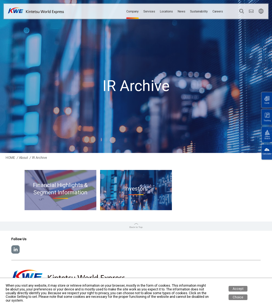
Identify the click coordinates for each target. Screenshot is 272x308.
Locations (166, 11)
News (181, 11)
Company (132, 11)
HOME (10, 158)
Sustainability (199, 11)
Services (149, 11)
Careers (217, 11)
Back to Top (136, 227)
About (23, 158)
